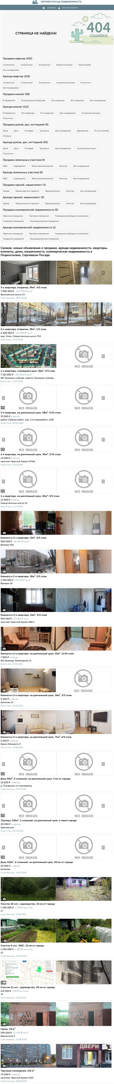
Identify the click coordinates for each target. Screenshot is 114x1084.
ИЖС (5, 166)
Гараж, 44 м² (8, 1029)
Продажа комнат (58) (16, 94)
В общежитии (9, 101)
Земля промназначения (42, 166)
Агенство (63, 166)
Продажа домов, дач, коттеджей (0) (25, 124)
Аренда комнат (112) (16, 107)
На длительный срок (65, 83)
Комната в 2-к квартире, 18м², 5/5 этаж (24, 576)
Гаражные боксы (52, 191)
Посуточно (85, 83)
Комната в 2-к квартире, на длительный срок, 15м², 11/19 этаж (37, 654)
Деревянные (82, 131)
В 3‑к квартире (77, 101)
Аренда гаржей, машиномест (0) (23, 197)
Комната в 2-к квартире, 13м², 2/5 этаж (23, 538)
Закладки (49, 8)
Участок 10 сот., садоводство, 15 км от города (28, 904)
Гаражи (6, 191)
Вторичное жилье (64, 65)
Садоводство (20, 166)
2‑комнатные (26, 65)
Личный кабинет (68, 8)
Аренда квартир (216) (16, 76)
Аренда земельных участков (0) (23, 172)
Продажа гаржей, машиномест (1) (24, 185)
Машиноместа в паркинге (27, 191)
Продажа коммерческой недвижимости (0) (30, 210)
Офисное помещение (13, 216)
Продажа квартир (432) (17, 58)
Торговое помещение (39, 216)
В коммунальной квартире (33, 101)
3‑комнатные (44, 65)
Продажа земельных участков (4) (24, 160)
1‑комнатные (9, 65)
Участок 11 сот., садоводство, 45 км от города (28, 987)
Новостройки (85, 65)
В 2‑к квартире (58, 101)
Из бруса (7, 136)
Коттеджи (29, 131)
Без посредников (11, 70)
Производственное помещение (44, 221)
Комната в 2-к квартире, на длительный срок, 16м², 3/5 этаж (36, 695)
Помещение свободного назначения (71, 216)
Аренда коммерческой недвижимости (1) (29, 227)
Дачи (16, 131)
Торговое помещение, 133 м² (17, 1071)
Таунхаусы (44, 131)
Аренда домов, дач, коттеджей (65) (25, 142)
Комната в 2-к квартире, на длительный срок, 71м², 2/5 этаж (36, 737)
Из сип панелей (101, 131)
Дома (5, 131)
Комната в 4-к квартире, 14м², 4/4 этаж (24, 615)
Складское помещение (13, 221)
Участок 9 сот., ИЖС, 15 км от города (22, 946)
